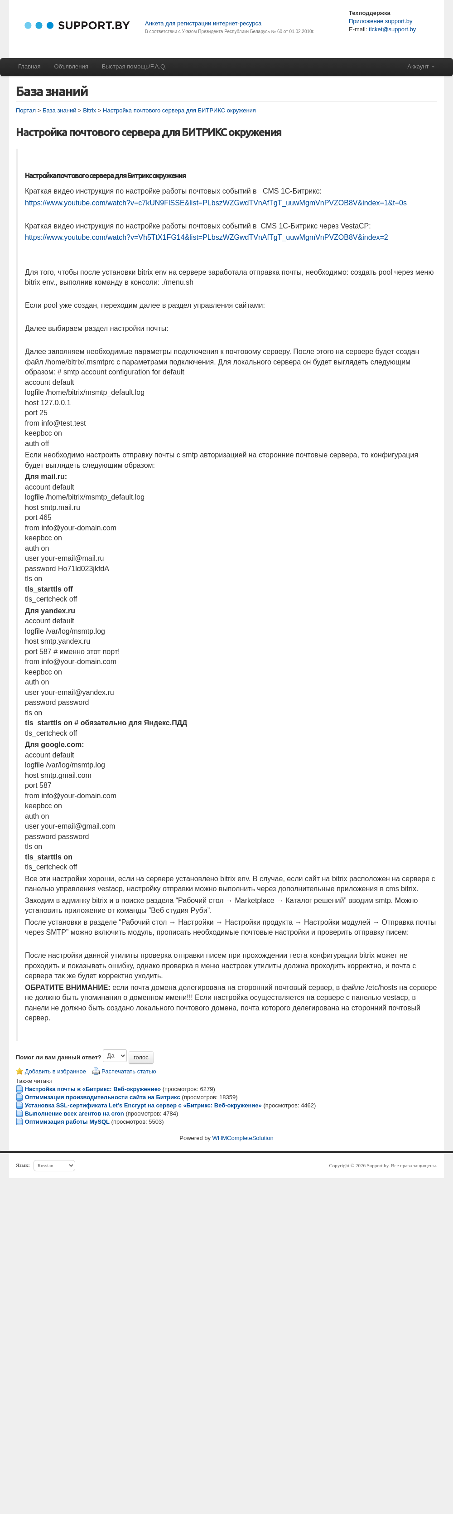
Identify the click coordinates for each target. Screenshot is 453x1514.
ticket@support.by (391, 29)
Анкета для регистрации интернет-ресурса (203, 23)
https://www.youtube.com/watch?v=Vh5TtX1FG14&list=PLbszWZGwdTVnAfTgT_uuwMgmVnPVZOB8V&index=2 (206, 237)
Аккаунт (421, 66)
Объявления (71, 66)
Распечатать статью (128, 1071)
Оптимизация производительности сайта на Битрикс (102, 1097)
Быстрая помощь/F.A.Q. (134, 66)
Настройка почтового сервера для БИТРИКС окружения (179, 110)
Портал (26, 110)
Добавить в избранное (55, 1071)
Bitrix (89, 110)
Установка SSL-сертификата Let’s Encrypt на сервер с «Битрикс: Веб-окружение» (143, 1105)
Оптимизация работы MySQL (67, 1121)
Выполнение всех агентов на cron (74, 1113)
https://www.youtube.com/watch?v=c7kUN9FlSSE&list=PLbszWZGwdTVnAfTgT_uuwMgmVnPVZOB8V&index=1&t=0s (216, 203)
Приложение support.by (381, 21)
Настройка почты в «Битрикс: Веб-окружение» (93, 1089)
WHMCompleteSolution (243, 1138)
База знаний (60, 110)
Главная (29, 66)
